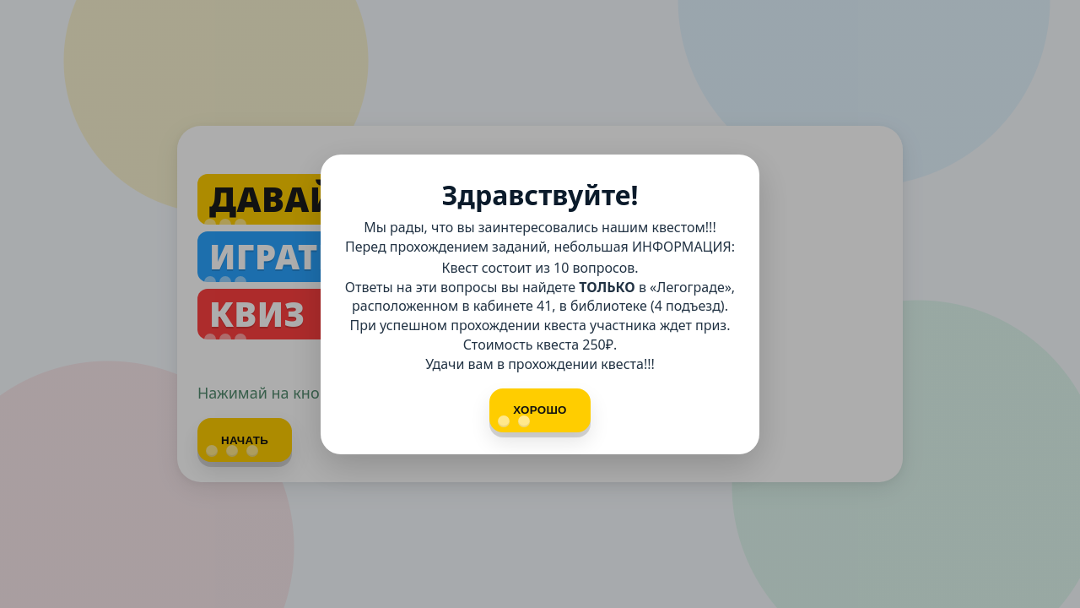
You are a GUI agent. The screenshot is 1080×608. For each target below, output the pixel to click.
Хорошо (532, 415)
